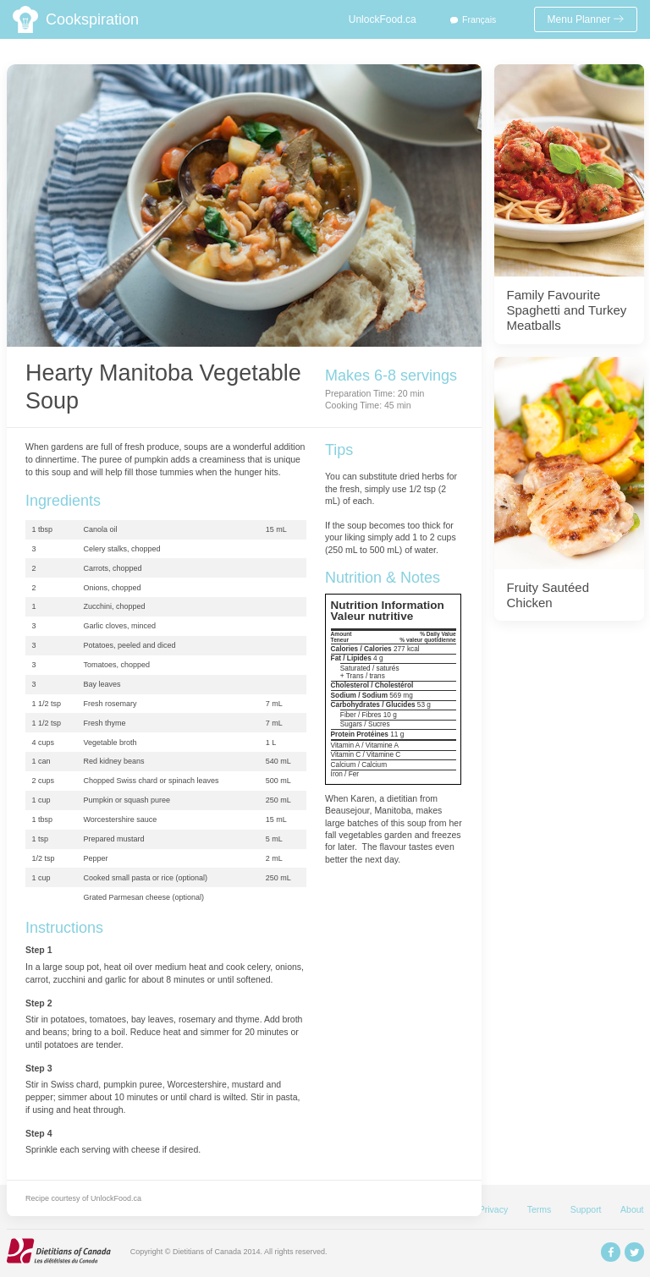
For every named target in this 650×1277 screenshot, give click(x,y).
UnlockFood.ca (382, 19)
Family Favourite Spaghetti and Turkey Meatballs (567, 310)
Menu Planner (586, 19)
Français (479, 19)
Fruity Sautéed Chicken (548, 595)
